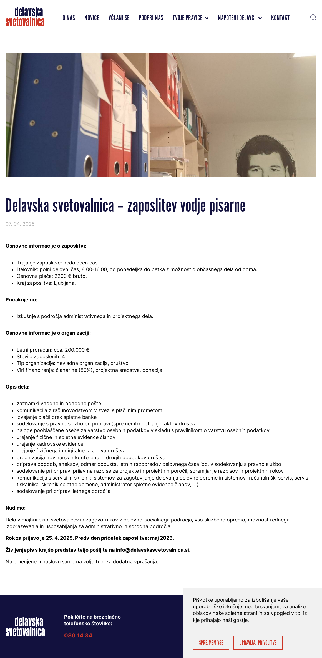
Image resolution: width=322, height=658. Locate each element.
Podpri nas (151, 18)
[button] (313, 16)
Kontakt (280, 18)
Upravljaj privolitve (258, 643)
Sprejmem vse (211, 643)
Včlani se (119, 18)
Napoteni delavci (240, 18)
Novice (91, 18)
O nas (68, 18)
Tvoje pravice (190, 18)
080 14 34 (78, 635)
